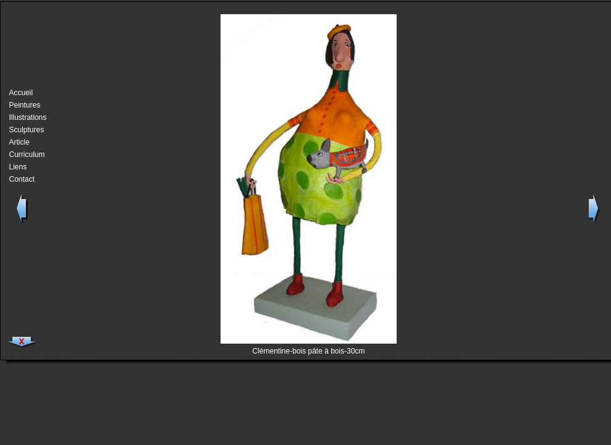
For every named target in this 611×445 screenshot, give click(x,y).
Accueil (21, 92)
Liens (18, 167)
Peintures (24, 105)
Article (19, 142)
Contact (22, 179)
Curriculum (24, 154)
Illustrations (24, 117)
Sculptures (24, 129)
